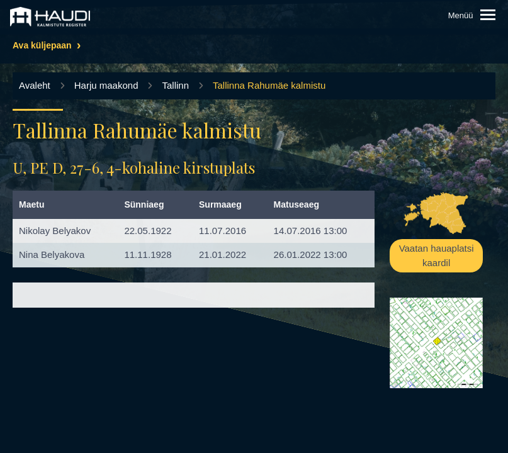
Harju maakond (106, 85)
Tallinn (175, 85)
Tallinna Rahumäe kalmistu (269, 85)
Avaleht (34, 85)
